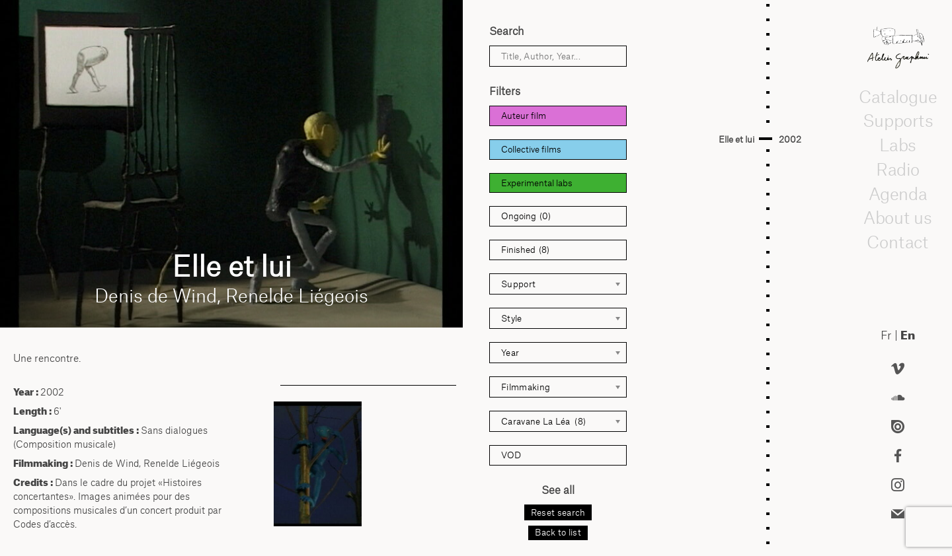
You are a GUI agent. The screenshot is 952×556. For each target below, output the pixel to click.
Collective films (531, 149)
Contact (898, 242)
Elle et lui (736, 139)
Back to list (558, 532)
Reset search (558, 512)
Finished (525, 250)
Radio (898, 169)
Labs (897, 145)
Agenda (898, 193)
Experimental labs (537, 183)
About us (897, 217)
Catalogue (898, 96)
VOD (511, 455)
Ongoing (526, 216)
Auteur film (523, 115)
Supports (898, 120)
